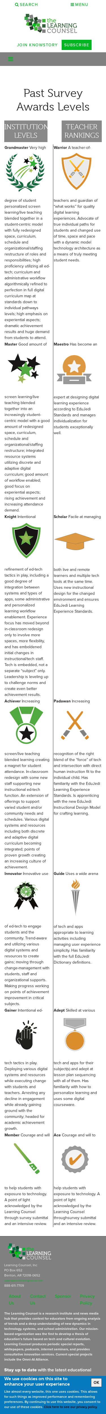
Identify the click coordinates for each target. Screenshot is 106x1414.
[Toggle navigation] (11, 59)
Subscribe (76, 45)
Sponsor (63, 1296)
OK (96, 1383)
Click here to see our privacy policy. (71, 1406)
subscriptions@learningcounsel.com (23, 1280)
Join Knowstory (37, 45)
